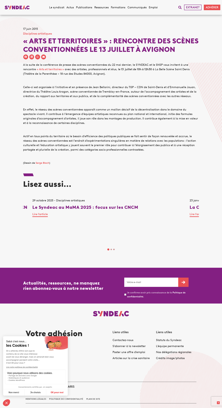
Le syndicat (56, 7)
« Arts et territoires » (50, 69)
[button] (180, 7)
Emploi (153, 7)
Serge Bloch (42, 162)
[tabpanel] (47, 221)
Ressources (101, 7)
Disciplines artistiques (37, 33)
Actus (70, 7)
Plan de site (93, 389)
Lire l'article (31, 229)
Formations (118, 7)
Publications (84, 7)
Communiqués (137, 7)
